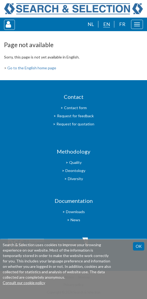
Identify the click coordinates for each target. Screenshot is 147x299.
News (75, 219)
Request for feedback (75, 115)
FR (122, 24)
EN (106, 24)
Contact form (75, 107)
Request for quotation (75, 124)
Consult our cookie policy (24, 282)
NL (91, 24)
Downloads (75, 211)
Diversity (75, 178)
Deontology (75, 170)
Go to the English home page (31, 68)
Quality (75, 162)
